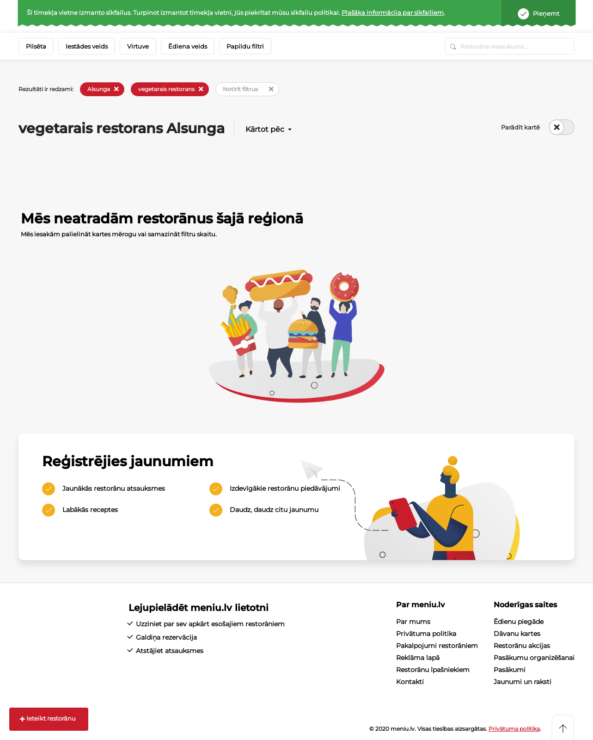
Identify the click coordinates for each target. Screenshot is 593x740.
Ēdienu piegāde (519, 621)
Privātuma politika (426, 633)
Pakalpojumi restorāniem (437, 645)
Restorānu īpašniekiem (433, 670)
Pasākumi (510, 670)
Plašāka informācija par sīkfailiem (393, 12)
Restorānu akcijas (522, 645)
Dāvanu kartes (517, 633)
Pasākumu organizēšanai (534, 658)
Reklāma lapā (418, 658)
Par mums (413, 621)
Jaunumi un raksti (522, 682)
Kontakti (410, 682)
